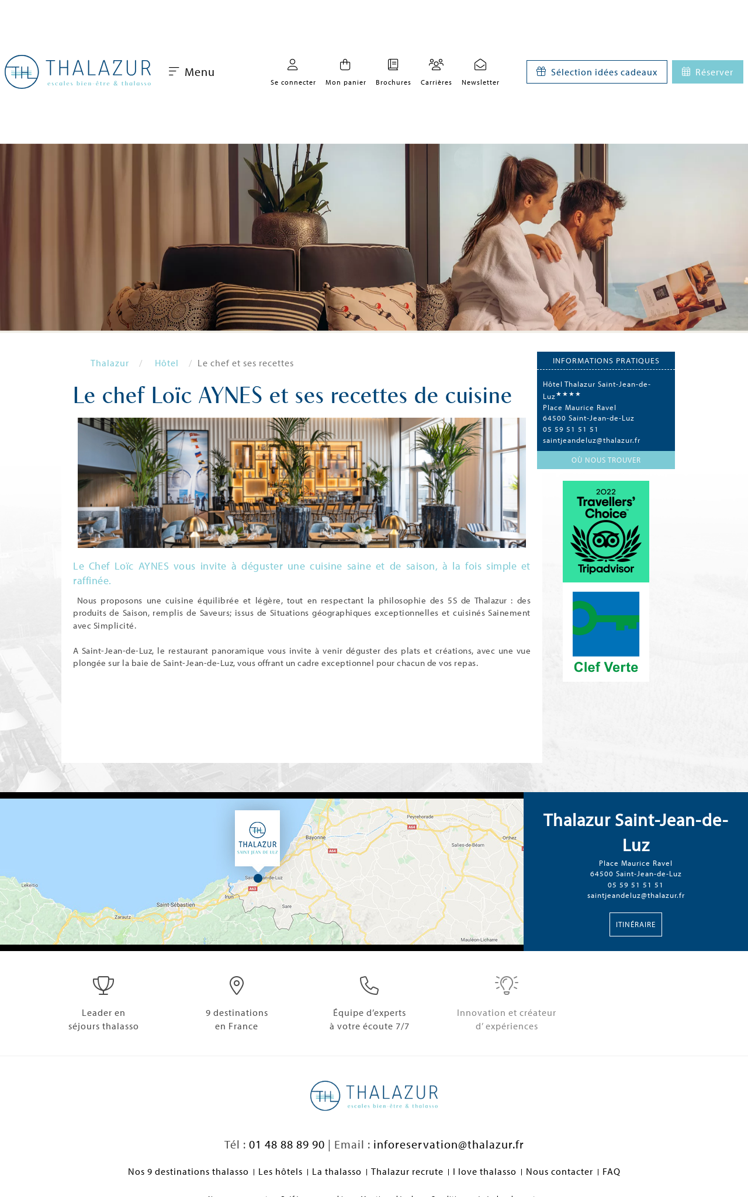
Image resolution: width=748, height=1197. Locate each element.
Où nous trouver (606, 459)
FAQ (611, 1171)
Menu (192, 71)
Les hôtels (280, 1171)
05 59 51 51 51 (571, 428)
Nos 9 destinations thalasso (188, 1171)
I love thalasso (485, 1171)
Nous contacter (559, 1171)
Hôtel (167, 363)
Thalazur (110, 363)
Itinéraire (636, 924)
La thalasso (337, 1171)
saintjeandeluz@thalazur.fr (591, 440)
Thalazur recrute (407, 1171)
